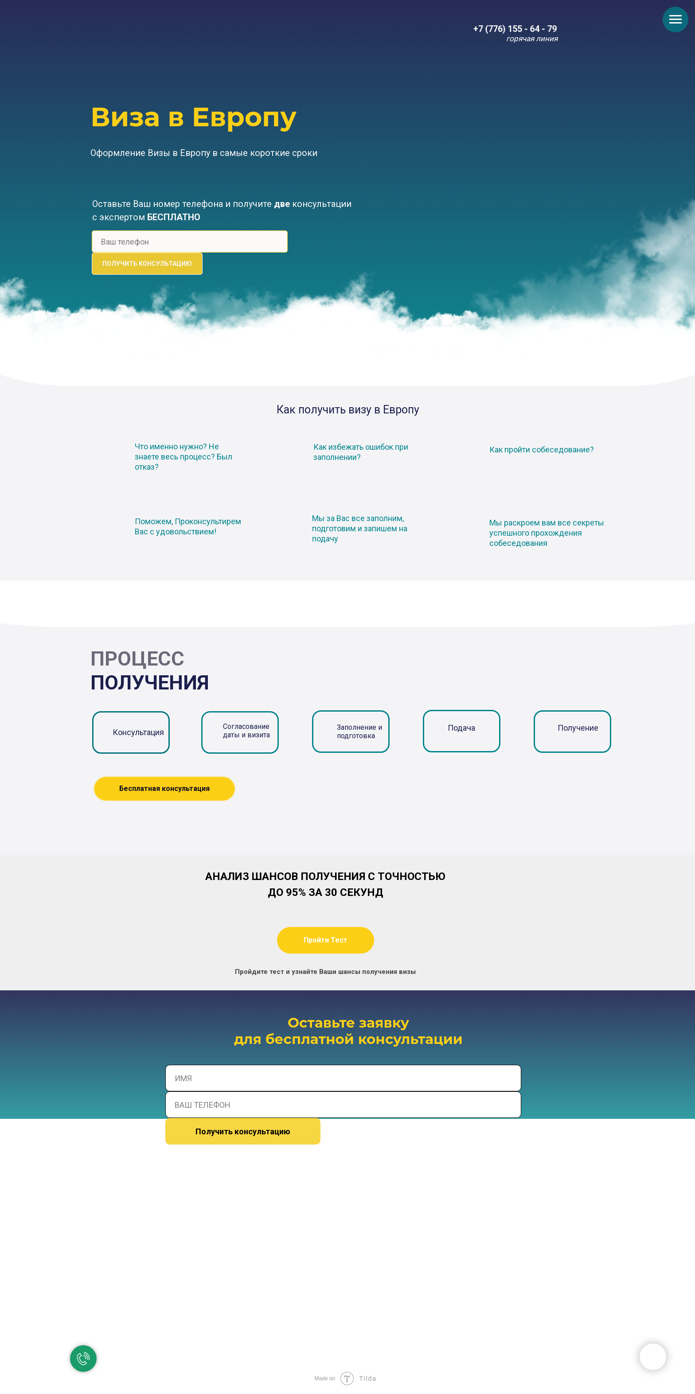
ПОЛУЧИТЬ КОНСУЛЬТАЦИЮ (147, 263)
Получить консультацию (242, 1131)
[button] (325, 940)
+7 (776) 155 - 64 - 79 (515, 29)
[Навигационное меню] (675, 19)
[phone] (190, 241)
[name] (343, 1078)
